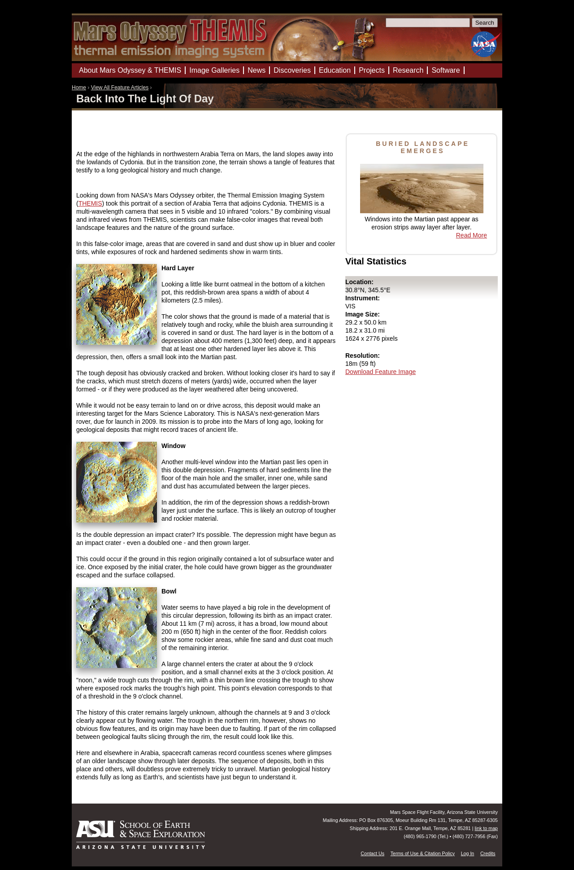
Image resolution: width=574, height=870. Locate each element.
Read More (471, 235)
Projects (372, 70)
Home (79, 87)
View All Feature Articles (120, 87)
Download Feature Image (380, 371)
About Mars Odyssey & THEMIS (130, 70)
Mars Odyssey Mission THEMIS (98, 11)
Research (408, 70)
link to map (486, 828)
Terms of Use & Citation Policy (423, 853)
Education (335, 70)
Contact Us (372, 853)
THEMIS (90, 203)
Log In (467, 853)
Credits (488, 853)
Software (445, 70)
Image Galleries (214, 70)
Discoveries (292, 70)
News (256, 70)
